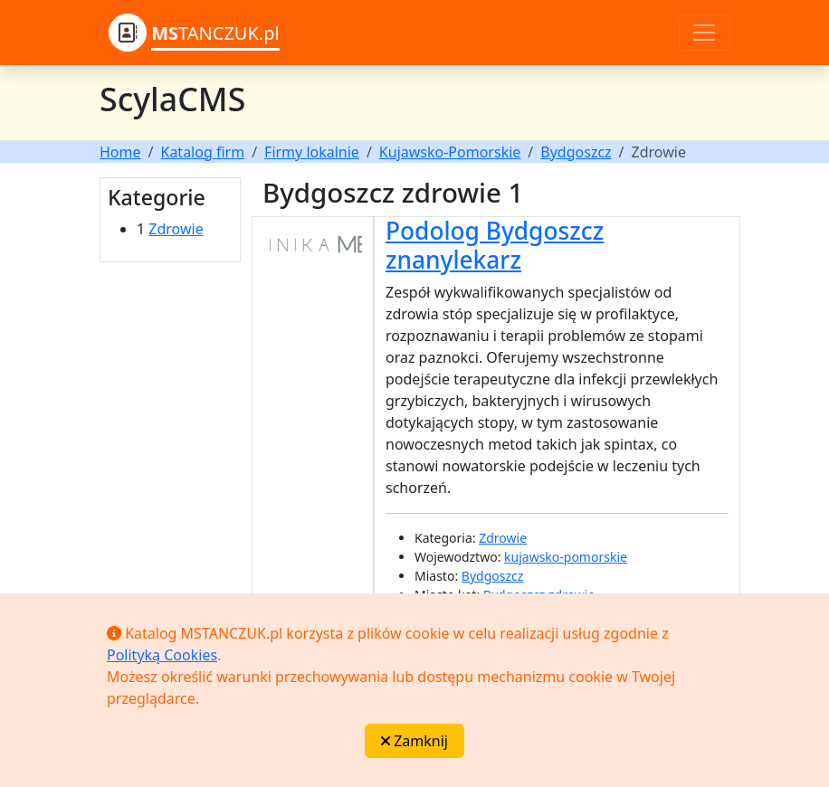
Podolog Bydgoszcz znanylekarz (495, 245)
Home (120, 152)
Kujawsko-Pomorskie (449, 152)
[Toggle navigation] (704, 32)
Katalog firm (202, 152)
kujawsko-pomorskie (565, 556)
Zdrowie (175, 229)
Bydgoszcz (575, 152)
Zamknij (414, 741)
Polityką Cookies (162, 655)
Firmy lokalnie (311, 152)
